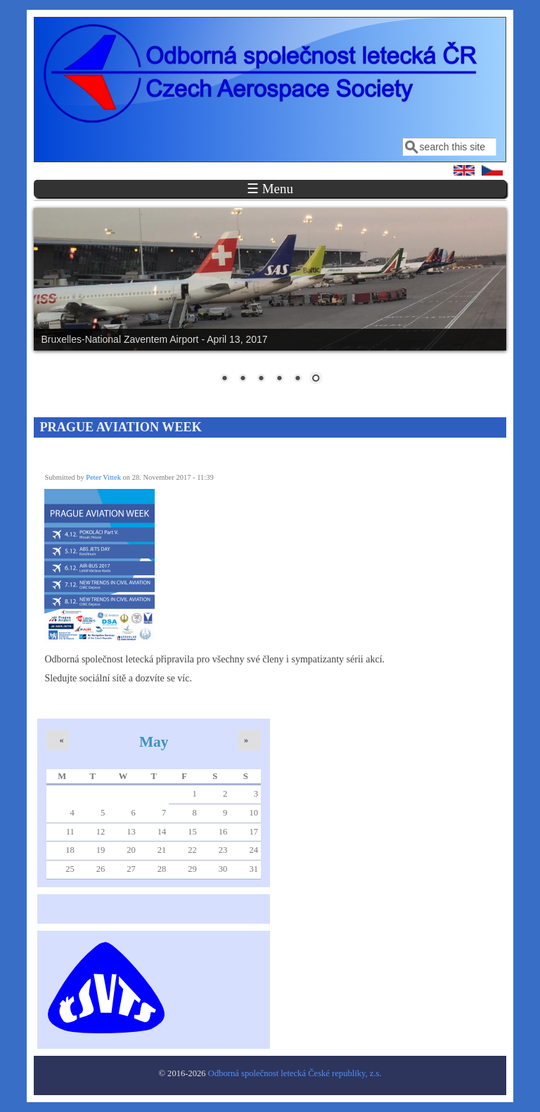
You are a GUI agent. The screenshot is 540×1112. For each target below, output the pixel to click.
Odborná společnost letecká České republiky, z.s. (295, 1073)
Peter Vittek (103, 477)
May (154, 741)
